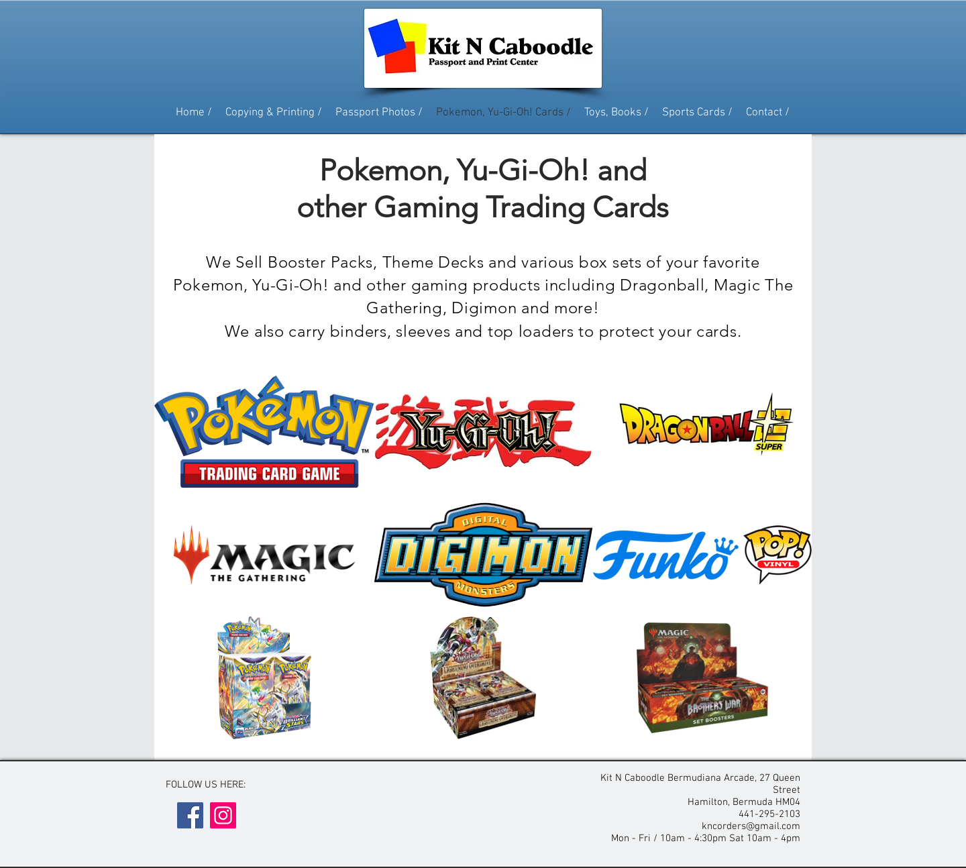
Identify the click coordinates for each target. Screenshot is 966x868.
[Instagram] (223, 815)
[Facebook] (190, 815)
